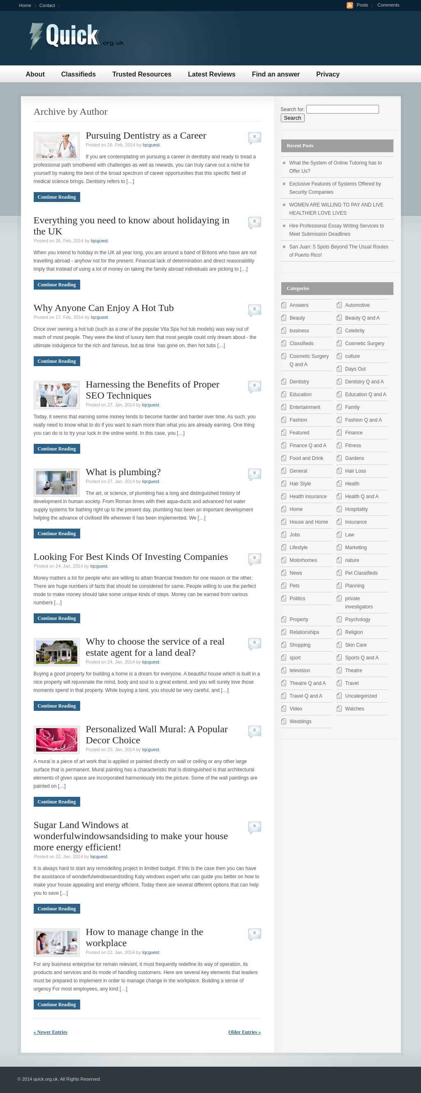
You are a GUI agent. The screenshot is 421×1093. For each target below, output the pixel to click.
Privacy (328, 74)
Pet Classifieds (361, 573)
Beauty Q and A (362, 318)
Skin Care (356, 645)
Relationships (304, 632)
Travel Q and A (306, 696)
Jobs (295, 535)
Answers (299, 305)
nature (352, 560)
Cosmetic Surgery (364, 343)
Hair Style (300, 484)
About (35, 74)
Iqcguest (151, 144)
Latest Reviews (212, 74)
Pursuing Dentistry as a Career (146, 135)
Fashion (299, 420)
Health (352, 484)
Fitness (353, 445)
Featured (300, 433)
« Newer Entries (50, 1032)
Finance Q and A (308, 445)
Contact (47, 5)
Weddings (301, 721)
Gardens (354, 458)
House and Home (309, 522)
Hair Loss (355, 471)
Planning (355, 586)
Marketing (356, 547)
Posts (362, 4)
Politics (297, 598)
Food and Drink (307, 458)
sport (295, 658)
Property (299, 619)
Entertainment (305, 407)
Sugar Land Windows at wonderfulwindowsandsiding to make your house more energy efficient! (131, 835)
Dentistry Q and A (364, 382)
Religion (354, 632)
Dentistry (299, 382)
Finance (354, 433)
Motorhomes (303, 560)
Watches (354, 709)
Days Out (355, 369)
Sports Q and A (362, 658)
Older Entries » (244, 1032)
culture (352, 356)
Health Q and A (362, 496)
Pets (295, 586)
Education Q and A (365, 394)
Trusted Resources (141, 74)
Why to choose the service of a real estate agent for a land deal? (155, 647)
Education (301, 394)
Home (25, 5)
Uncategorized (361, 696)
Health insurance (308, 496)
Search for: (293, 109)
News (296, 573)
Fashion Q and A (363, 420)
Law (349, 535)
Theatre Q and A (308, 683)
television (300, 670)
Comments (388, 4)
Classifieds (78, 74)
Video (296, 709)
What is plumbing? (123, 471)
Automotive (357, 305)
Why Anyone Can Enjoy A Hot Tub (104, 307)
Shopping (300, 645)
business (299, 331)
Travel (352, 683)
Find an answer (276, 74)
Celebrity (355, 331)
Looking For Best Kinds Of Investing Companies (131, 556)
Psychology (357, 619)
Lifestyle (299, 547)
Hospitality (356, 509)
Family (352, 407)
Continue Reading (57, 197)
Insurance (356, 522)
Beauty (297, 318)
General (299, 471)
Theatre (353, 670)
